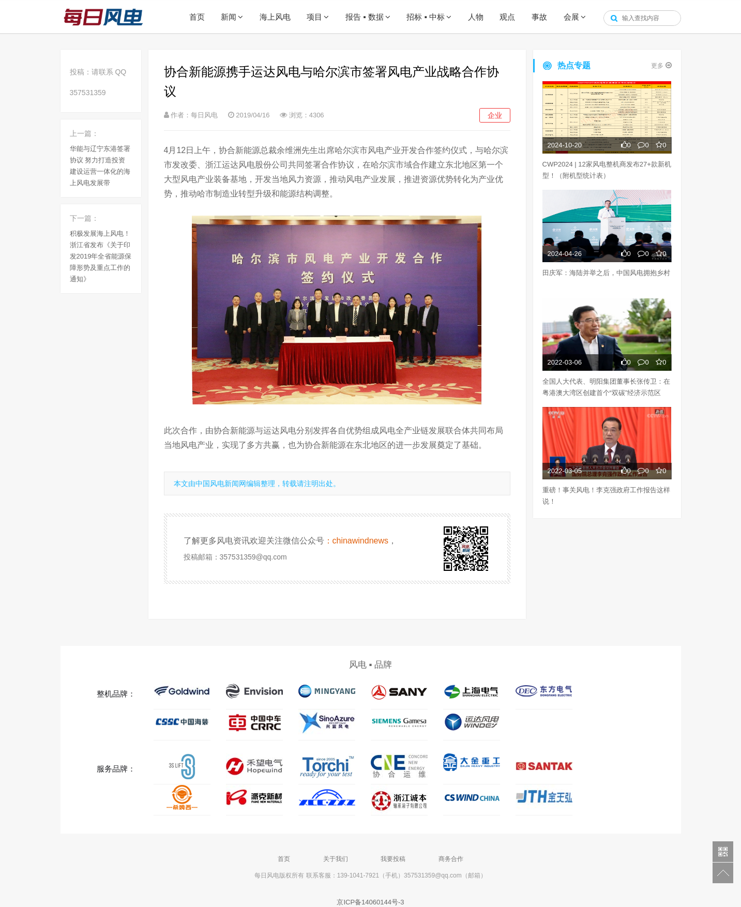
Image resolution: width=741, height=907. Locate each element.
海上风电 (275, 16)
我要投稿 (393, 859)
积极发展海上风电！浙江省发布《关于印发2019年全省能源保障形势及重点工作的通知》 (101, 256)
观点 (507, 16)
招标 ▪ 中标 (425, 16)
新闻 (228, 16)
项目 (314, 16)
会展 (571, 16)
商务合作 (450, 859)
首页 (197, 16)
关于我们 (335, 859)
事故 (539, 16)
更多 (661, 65)
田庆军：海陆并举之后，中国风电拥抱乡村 (606, 273)
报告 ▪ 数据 (364, 16)
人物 (475, 16)
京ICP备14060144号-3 (370, 902)
